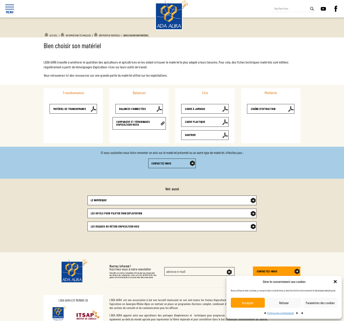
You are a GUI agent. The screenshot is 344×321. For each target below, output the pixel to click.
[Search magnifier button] (312, 9)
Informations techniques (78, 35)
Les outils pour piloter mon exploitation (116, 213)
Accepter (247, 303)
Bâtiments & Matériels (109, 35)
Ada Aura (167, 28)
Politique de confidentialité (280, 312)
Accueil (53, 35)
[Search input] (291, 9)
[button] (335, 281)
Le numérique (99, 200)
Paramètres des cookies (320, 303)
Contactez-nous (267, 271)
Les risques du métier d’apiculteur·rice (115, 226)
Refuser (284, 303)
